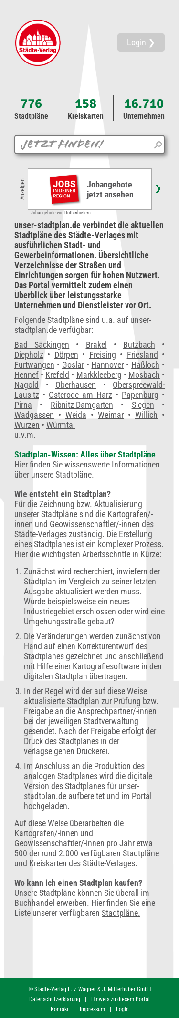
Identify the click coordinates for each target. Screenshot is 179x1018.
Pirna (23, 405)
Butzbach (139, 345)
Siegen (143, 405)
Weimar (111, 415)
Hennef (26, 375)
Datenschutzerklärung (54, 999)
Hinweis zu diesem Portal (120, 999)
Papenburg (140, 395)
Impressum (92, 1009)
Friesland (142, 355)
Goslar (73, 365)
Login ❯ (141, 42)
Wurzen (27, 425)
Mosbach (144, 375)
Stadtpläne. (121, 913)
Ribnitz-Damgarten (82, 405)
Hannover (107, 365)
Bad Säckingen (41, 345)
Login (122, 1009)
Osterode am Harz (80, 395)
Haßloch (145, 365)
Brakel (96, 345)
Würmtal (60, 425)
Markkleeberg (99, 375)
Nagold (26, 385)
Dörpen (66, 355)
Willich (146, 415)
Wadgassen (34, 415)
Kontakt (60, 1009)
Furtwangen (34, 365)
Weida (75, 415)
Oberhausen (75, 385)
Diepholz (28, 355)
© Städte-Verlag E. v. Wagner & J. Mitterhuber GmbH (90, 989)
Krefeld (57, 375)
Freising (102, 355)
